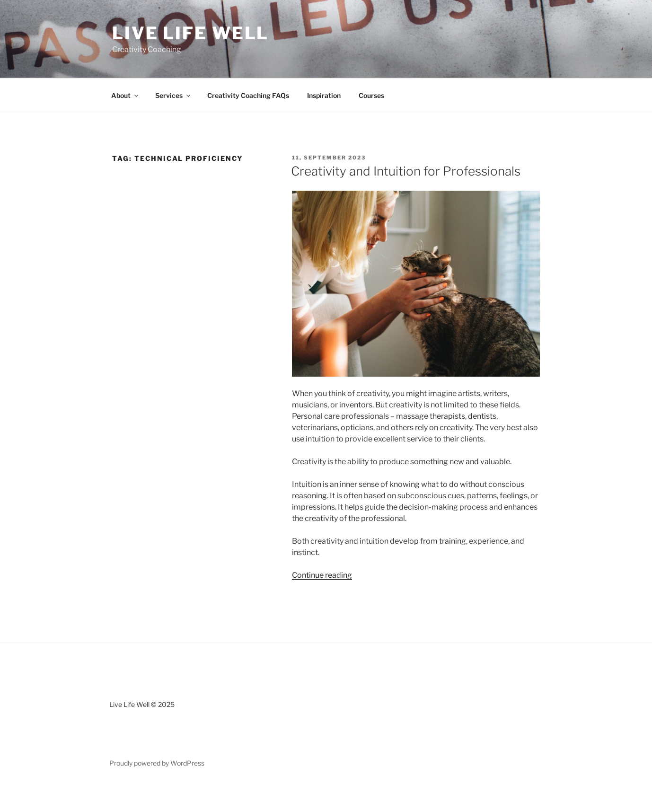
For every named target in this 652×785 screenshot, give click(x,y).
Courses (371, 95)
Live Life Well (190, 33)
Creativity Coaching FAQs (248, 95)
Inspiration (324, 95)
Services (173, 95)
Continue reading (322, 575)
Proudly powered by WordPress (156, 763)
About (125, 95)
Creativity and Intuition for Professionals (405, 171)
